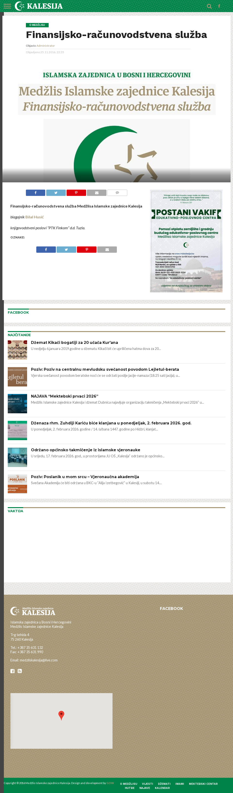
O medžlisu (128, 784)
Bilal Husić (34, 217)
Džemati (164, 784)
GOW (110, 783)
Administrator (46, 45)
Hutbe (130, 788)
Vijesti (147, 784)
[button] (61, 716)
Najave (144, 788)
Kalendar (162, 788)
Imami (179, 784)
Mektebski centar (203, 784)
